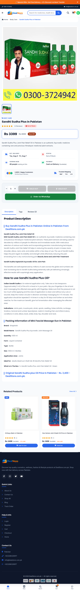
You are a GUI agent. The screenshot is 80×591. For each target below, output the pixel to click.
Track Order (7, 506)
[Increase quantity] (15, 189)
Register (6, 525)
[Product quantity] (10, 189)
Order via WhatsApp (40, 197)
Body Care (13, 19)
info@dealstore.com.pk (71, 6)
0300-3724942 (7, 6)
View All (72, 392)
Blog (5, 502)
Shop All (6, 498)
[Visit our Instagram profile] (10, 476)
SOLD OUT (32, 189)
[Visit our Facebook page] (4, 476)
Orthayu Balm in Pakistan (13, 434)
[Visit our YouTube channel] (21, 476)
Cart (5, 529)
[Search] (58, 13)
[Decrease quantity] (6, 189)
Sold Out (59, 446)
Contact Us (7, 495)
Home (5, 19)
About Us (6, 491)
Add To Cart (21, 446)
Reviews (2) (32, 212)
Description (9, 212)
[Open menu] (2, 13)
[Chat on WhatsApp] (78, 13)
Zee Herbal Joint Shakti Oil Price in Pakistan (57, 434)
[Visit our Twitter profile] (15, 476)
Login (5, 521)
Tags (20, 212)
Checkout (7, 533)
